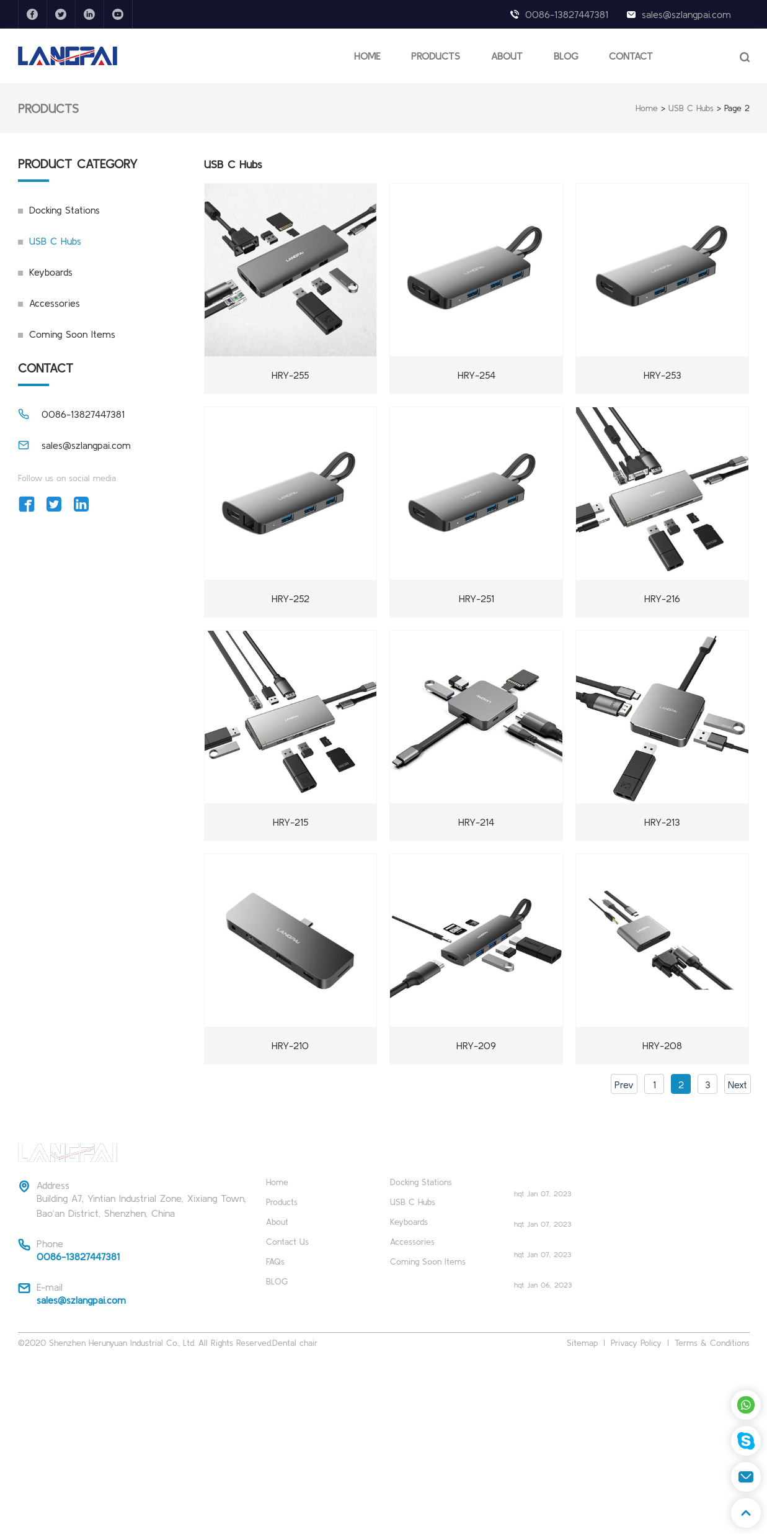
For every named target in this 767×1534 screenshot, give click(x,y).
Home (647, 108)
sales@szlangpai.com (686, 14)
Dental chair (294, 1343)
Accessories (54, 303)
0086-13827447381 (566, 14)
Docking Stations (64, 209)
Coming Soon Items (72, 334)
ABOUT (507, 55)
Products (282, 1202)
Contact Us (287, 1242)
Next (737, 1084)
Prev (624, 1084)
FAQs (275, 1261)
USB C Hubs (691, 108)
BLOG (566, 55)
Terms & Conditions (712, 1343)
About (277, 1222)
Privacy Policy (636, 1343)
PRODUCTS (435, 55)
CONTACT (631, 55)
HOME (367, 55)
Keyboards (51, 271)
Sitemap (582, 1343)
